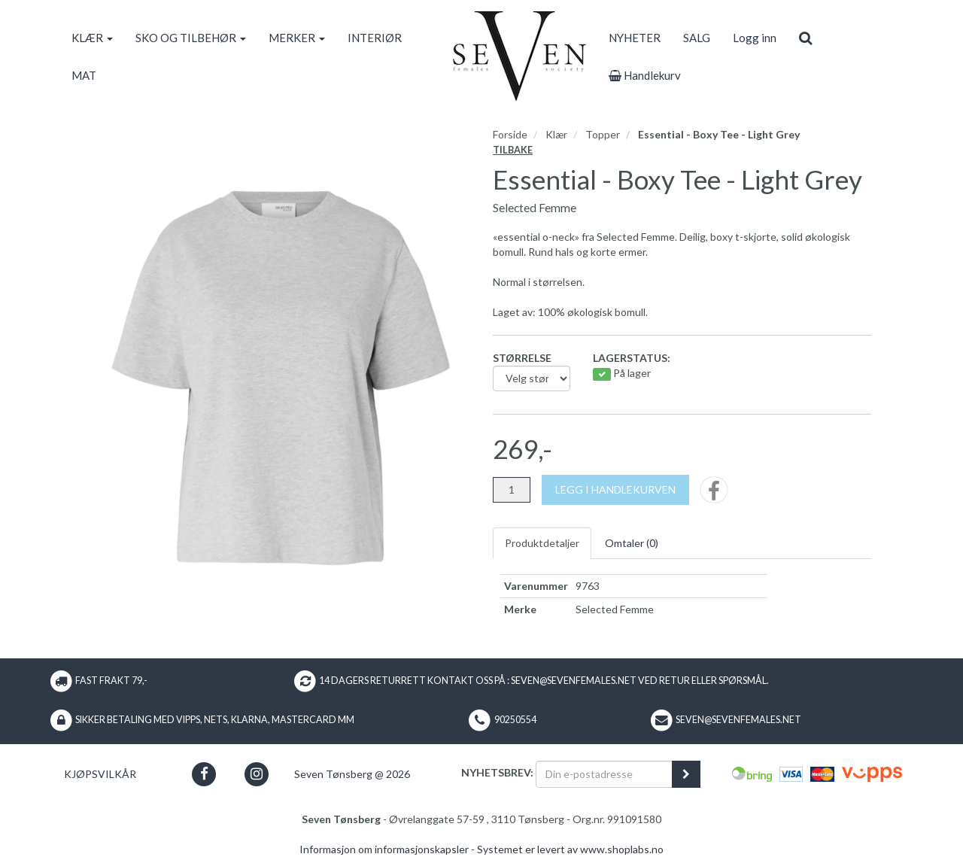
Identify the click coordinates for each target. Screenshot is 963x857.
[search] (805, 37)
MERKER (297, 37)
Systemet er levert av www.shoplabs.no (570, 849)
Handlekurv (645, 75)
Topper (602, 134)
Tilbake (513, 150)
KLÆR (92, 37)
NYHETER (635, 37)
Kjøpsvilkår (100, 773)
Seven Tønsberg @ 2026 (352, 773)
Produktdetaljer (542, 542)
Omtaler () (631, 542)
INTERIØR (375, 37)
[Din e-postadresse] (604, 774)
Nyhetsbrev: (497, 772)
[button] (204, 773)
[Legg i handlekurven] (615, 490)
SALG (696, 37)
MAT (83, 75)
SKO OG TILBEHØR (190, 37)
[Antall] (511, 490)
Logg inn (754, 37)
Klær (556, 134)
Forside (510, 134)
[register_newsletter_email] (686, 774)
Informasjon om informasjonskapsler (384, 849)
